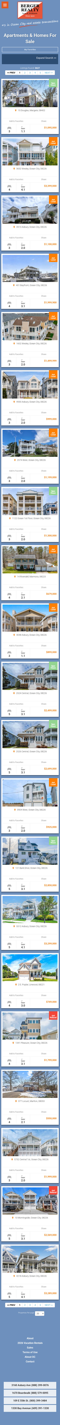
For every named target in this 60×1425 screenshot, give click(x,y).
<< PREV (11, 72)
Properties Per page (26, 1313)
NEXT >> (49, 72)
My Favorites (30, 49)
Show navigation (5, 5)
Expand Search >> (46, 57)
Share (43, 121)
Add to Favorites (16, 121)
